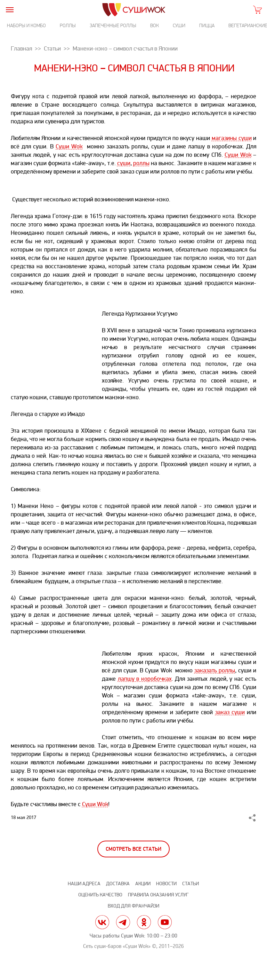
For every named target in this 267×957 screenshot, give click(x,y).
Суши (179, 26)
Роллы (68, 26)
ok (144, 922)
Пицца (207, 26)
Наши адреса (84, 884)
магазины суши (232, 138)
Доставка (118, 884)
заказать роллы (214, 670)
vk (102, 922)
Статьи (190, 884)
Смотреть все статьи (133, 849)
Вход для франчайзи (133, 906)
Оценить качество (100, 895)
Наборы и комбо (26, 26)
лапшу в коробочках (145, 678)
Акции (143, 884)
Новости (166, 884)
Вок (154, 26)
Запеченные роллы (113, 26)
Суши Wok (69, 146)
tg (123, 922)
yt (165, 922)
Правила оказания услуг (158, 895)
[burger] (9, 9)
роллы (141, 163)
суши (123, 163)
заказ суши (230, 712)
